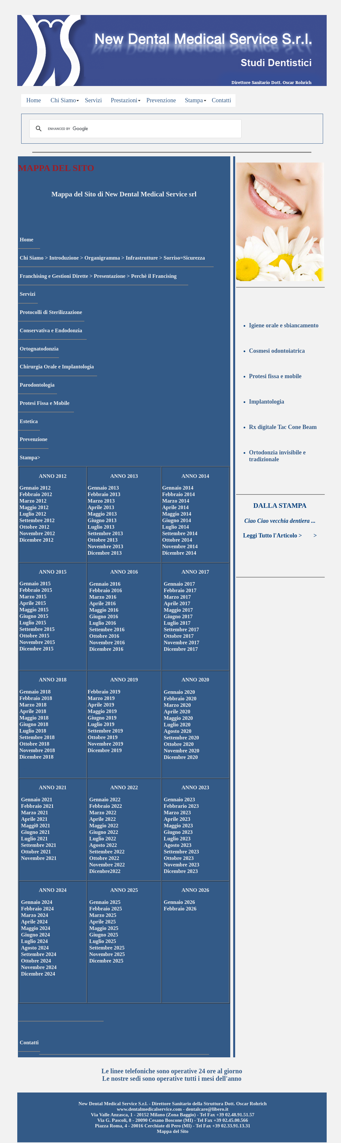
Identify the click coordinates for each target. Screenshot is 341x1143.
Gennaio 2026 (179, 902)
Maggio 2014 (177, 514)
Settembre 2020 (181, 738)
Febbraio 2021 (37, 806)
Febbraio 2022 (105, 806)
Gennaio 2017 (179, 584)
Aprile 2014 (175, 507)
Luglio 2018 (33, 731)
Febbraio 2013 (104, 494)
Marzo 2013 (101, 501)
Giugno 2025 (103, 935)
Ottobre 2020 (179, 744)
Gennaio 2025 (105, 902)
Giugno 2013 (102, 520)
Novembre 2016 (107, 642)
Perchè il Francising (154, 276)
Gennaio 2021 (36, 799)
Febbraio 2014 (178, 494)
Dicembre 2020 (181, 757)
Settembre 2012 (37, 520)
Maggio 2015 (34, 610)
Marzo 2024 (34, 915)
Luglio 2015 (33, 623)
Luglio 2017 (177, 623)
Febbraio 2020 (180, 698)
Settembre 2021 (38, 845)
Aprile (27, 711)
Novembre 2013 (105, 546)
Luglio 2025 (102, 941)
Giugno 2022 (103, 832)
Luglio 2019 (101, 724)
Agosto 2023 (178, 845)
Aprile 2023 (177, 819)
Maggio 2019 (102, 711)
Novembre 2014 (180, 546)
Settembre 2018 (37, 737)
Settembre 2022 (106, 852)
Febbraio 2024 (37, 909)
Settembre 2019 (106, 731)
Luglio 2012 (33, 514)
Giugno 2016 (103, 616)
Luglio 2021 (34, 839)
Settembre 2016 (106, 629)
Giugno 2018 (34, 724)
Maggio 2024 (35, 928)
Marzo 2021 (34, 812)
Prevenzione (161, 100)
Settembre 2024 (38, 954)
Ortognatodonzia (39, 349)
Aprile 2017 (177, 603)
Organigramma (102, 258)
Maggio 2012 (34, 507)
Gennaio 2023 (179, 799)
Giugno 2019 (102, 718)
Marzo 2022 (102, 812)
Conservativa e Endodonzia (51, 330)
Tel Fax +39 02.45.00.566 (222, 1120)
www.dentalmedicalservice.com (149, 1109)
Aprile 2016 (102, 603)
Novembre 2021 (39, 858)
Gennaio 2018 (35, 692)
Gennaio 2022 (105, 799)
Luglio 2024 (34, 941)
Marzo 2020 (177, 705)
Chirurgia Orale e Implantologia (57, 367)
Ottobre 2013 (103, 540)
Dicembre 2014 (179, 553)
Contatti (221, 100)
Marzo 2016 (102, 597)
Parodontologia (37, 385)
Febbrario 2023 (181, 806)
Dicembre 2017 (181, 649)
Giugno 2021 (35, 832)
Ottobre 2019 (103, 737)
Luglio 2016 (102, 623)
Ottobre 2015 (35, 636)
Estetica (29, 421)
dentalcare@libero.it (207, 1109)
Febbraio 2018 (36, 698)
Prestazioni (124, 100)
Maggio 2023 (178, 825)
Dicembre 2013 (105, 553)
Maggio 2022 (104, 825)
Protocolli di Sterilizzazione (51, 312)
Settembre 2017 (181, 629)
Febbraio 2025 (105, 909)
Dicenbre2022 (105, 871)
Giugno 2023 (178, 832)
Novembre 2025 (107, 954)
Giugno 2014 (176, 520)
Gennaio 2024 (36, 902)
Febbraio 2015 (36, 590)
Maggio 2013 (102, 514)
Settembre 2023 (181, 852)
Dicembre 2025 (106, 961)
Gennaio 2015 (35, 583)
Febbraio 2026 (180, 909)
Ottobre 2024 (36, 961)
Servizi (93, 100)
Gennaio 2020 (179, 692)
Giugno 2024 (35, 935)
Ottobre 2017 (179, 636)
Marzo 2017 (177, 597)
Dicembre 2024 (38, 974)
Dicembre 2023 (181, 871)
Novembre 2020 (181, 751)
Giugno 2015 (34, 616)
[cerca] (134, 129)
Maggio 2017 (178, 610)
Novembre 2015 (37, 642)
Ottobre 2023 (179, 858)
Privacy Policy (20, 3)
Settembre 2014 (179, 533)
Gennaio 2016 (105, 584)
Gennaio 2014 (177, 488)
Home (33, 100)
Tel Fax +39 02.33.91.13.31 (223, 1125)
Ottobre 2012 (35, 527)
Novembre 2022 (107, 865)
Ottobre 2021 (36, 852)
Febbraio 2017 (180, 590)
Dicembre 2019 (105, 750)
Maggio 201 (33, 718)
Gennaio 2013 (103, 488)
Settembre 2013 (105, 533)
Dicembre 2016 (106, 649)
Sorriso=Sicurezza (184, 258)
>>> (307, 535)
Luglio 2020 (177, 725)
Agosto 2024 (35, 948)
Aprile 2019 (101, 705)
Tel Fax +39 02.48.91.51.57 (227, 1114)
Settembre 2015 (37, 629)
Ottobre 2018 (35, 744)
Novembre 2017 (181, 642)
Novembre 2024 (39, 967)
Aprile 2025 (102, 922)
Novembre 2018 (37, 750)
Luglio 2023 (177, 839)
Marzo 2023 (177, 812)
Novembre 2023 (181, 865)
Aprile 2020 (177, 711)
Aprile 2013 (101, 507)
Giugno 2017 (178, 616)
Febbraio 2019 (104, 692)
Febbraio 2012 (36, 494)
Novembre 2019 (105, 744)
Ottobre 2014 (177, 540)
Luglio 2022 (102, 839)
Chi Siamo (63, 100)
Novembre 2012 (37, 533)
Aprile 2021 (34, 819)
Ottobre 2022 (104, 858)
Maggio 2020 (178, 718)
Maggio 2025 (104, 928)
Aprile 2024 (34, 922)
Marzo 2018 (33, 705)
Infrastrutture (142, 258)
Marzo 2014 (175, 501)
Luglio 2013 (101, 527)
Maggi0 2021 (35, 825)
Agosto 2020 (178, 731)
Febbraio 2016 (105, 590)
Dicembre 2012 (37, 540)
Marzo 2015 (33, 596)
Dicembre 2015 (37, 649)
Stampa (194, 100)
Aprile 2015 (33, 603)
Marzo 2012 (33, 501)
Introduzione (64, 258)
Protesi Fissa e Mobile (45, 403)
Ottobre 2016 (104, 636)
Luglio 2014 (175, 527)
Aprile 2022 (102, 819)
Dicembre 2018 (37, 757)
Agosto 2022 (103, 845)
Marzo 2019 (101, 698)
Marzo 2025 (102, 915)
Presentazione (109, 276)
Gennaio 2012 (35, 488)
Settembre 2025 (106, 948)
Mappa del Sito (172, 1131)
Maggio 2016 (104, 610)
